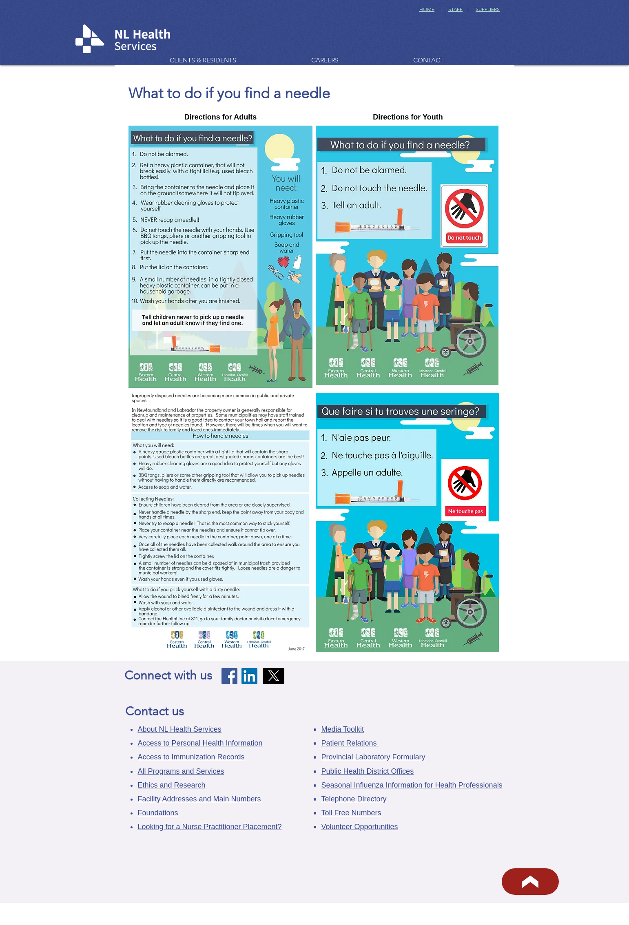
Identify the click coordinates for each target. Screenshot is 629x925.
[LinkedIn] (249, 676)
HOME (426, 9)
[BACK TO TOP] (530, 881)
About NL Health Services (179, 729)
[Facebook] (229, 676)
